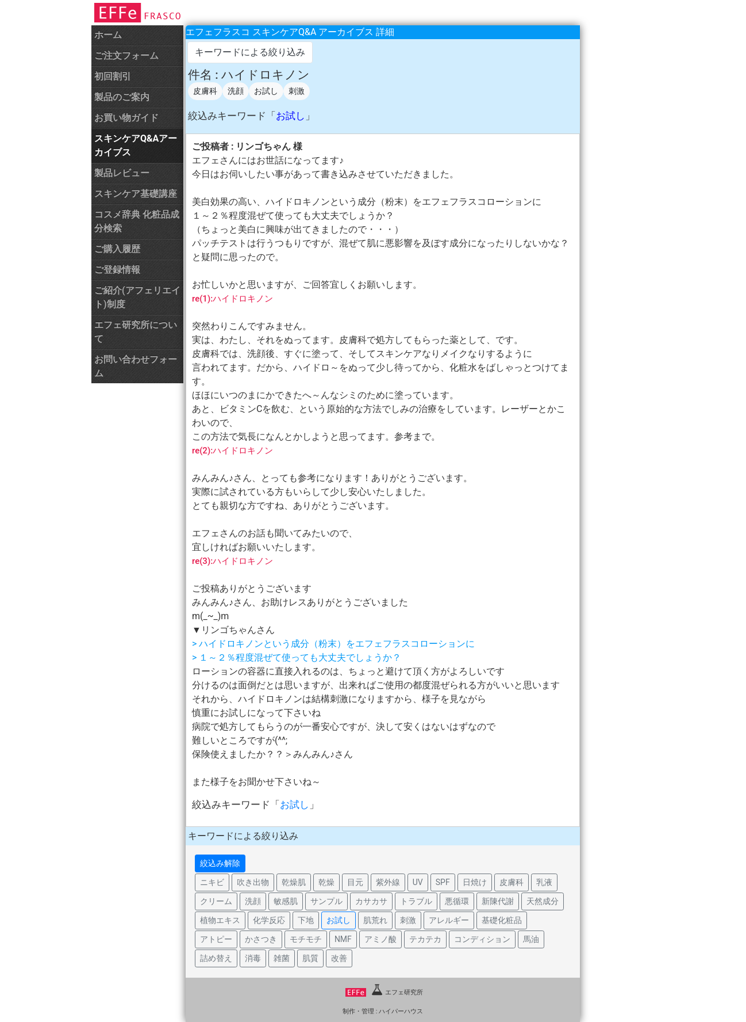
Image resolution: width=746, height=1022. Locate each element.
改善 (339, 958)
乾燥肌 (294, 882)
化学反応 (269, 920)
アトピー (216, 939)
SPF (443, 882)
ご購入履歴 (117, 248)
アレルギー (449, 920)
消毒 (253, 958)
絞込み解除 (220, 863)
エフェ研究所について (135, 331)
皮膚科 (205, 91)
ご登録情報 (117, 269)
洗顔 (236, 91)
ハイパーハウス (401, 1011)
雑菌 (282, 958)
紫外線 (388, 882)
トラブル (416, 901)
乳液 (544, 882)
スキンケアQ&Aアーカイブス (135, 145)
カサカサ (371, 901)
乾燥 (326, 882)
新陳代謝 (498, 901)
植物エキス (220, 920)
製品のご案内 (121, 96)
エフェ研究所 (384, 992)
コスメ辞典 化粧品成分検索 (136, 221)
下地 (306, 920)
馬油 (531, 939)
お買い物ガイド (126, 117)
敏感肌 (286, 901)
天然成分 (542, 901)
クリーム (216, 901)
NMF (343, 939)
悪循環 (457, 901)
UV (418, 882)
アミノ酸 (380, 939)
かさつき (261, 939)
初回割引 (112, 76)
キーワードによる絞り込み (250, 52)
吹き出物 (253, 882)
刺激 (297, 91)
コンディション (482, 939)
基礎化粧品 (502, 920)
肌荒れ (375, 920)
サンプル (326, 901)
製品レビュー (121, 172)
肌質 (310, 958)
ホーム (108, 34)
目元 (355, 882)
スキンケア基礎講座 (135, 193)
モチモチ (306, 939)
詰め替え (216, 958)
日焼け (475, 882)
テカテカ (425, 939)
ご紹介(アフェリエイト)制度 (137, 297)
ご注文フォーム (126, 55)
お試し (266, 91)
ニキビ (212, 882)
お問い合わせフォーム (135, 366)
